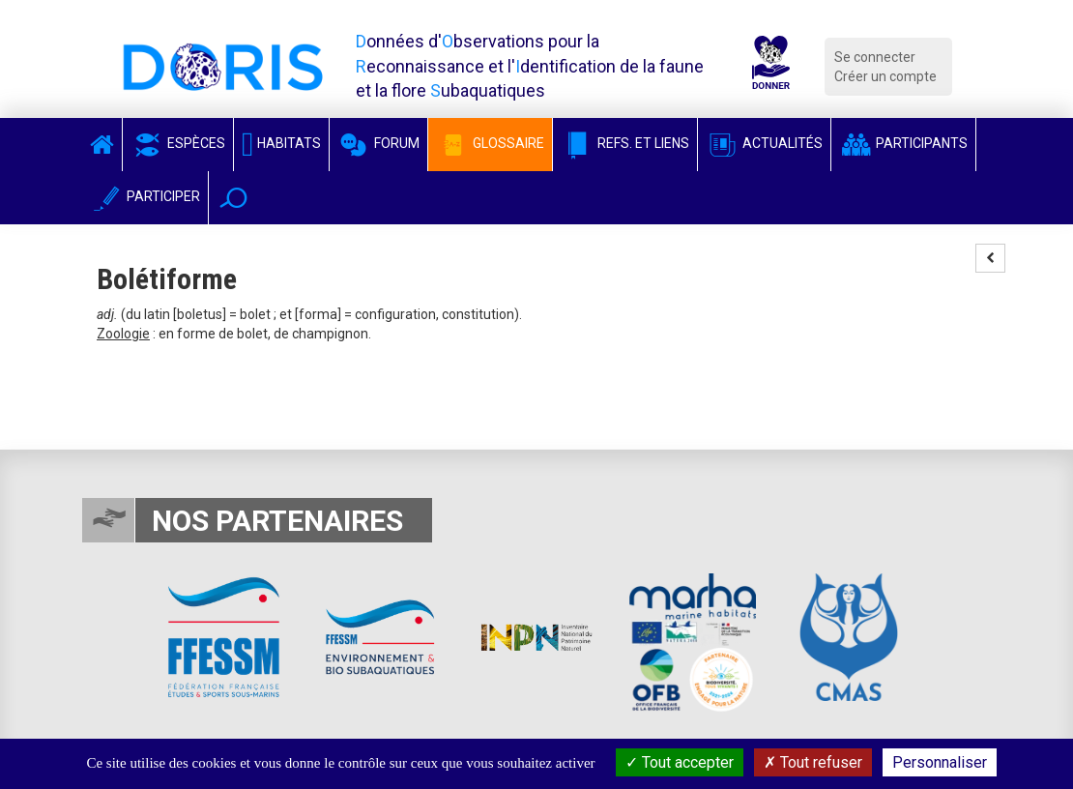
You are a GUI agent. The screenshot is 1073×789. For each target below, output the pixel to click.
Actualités (764, 143)
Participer (145, 196)
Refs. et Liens (625, 143)
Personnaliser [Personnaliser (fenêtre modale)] (939, 762)
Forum (378, 143)
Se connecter (874, 57)
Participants (903, 143)
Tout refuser (813, 762)
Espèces (177, 143)
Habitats (281, 143)
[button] (233, 197)
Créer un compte (885, 76)
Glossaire (490, 143)
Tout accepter (679, 762)
